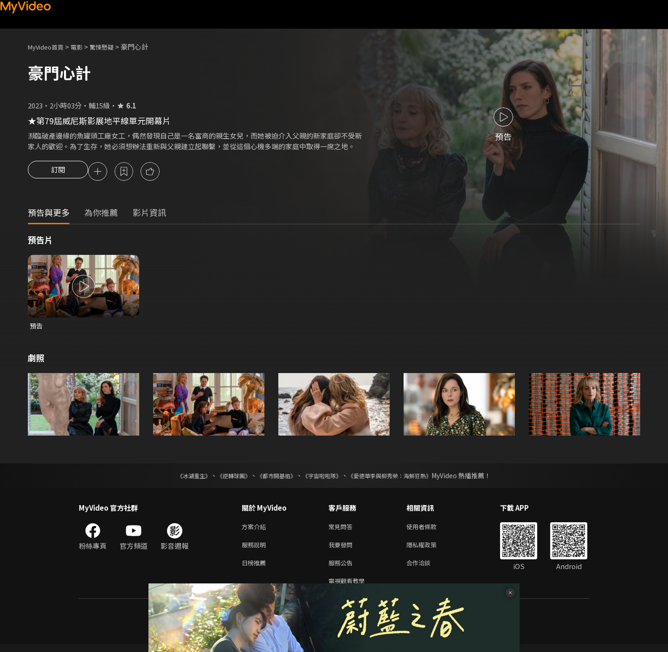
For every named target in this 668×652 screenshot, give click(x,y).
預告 (37, 327)
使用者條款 (429, 529)
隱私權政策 (429, 549)
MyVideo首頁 (49, 46)
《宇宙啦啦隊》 (324, 477)
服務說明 (256, 549)
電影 (84, 46)
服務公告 (342, 568)
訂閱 (58, 172)
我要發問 (342, 549)
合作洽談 (426, 568)
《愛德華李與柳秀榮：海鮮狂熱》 (401, 477)
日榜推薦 (256, 568)
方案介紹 (256, 529)
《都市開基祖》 (272, 477)
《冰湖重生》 (177, 477)
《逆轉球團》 (223, 477)
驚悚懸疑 (112, 46)
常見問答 (342, 529)
